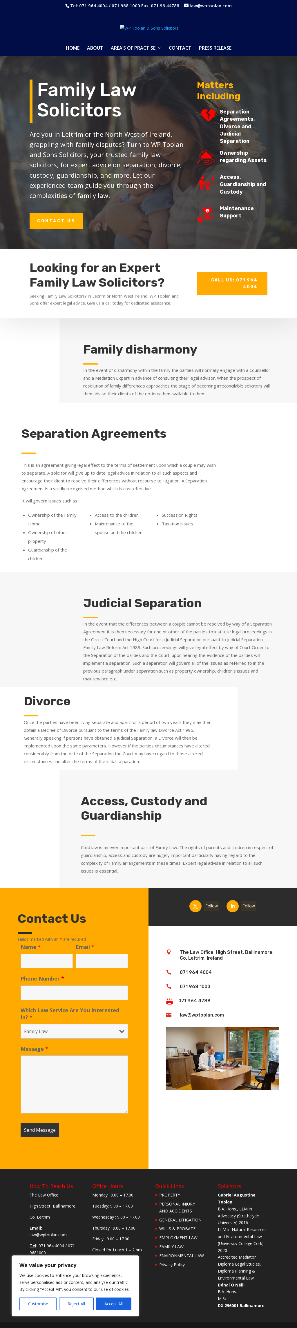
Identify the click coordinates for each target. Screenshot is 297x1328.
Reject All (76, 1304)
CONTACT (180, 48)
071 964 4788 (194, 1000)
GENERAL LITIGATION (180, 1220)
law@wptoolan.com (202, 1015)
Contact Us (56, 221)
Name (31, 946)
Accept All (113, 1304)
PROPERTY (169, 1195)
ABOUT (95, 48)
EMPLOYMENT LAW (178, 1237)
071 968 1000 (195, 986)
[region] (75, 1285)
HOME (72, 48)
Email (85, 946)
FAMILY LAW (171, 1246)
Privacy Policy (172, 1264)
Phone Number (42, 978)
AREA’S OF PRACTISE (133, 48)
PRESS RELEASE (215, 48)
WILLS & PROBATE (177, 1228)
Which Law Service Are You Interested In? (70, 1014)
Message (34, 1048)
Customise (38, 1304)
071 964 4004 (196, 972)
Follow (211, 898)
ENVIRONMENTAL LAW (181, 1255)
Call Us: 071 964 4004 (234, 270)
